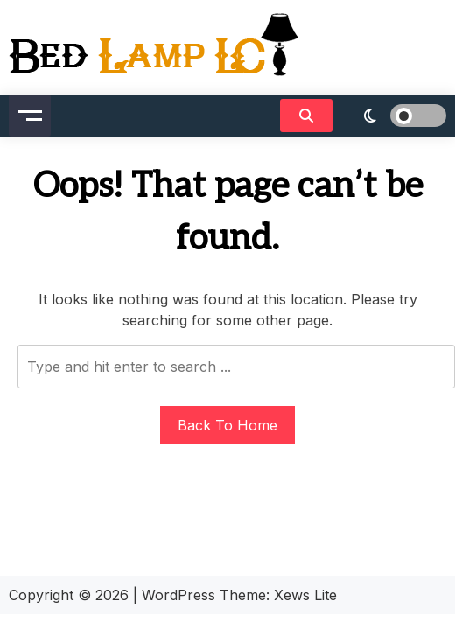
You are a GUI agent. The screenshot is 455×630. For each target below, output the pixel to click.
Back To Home (227, 425)
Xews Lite (305, 595)
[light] (393, 115)
